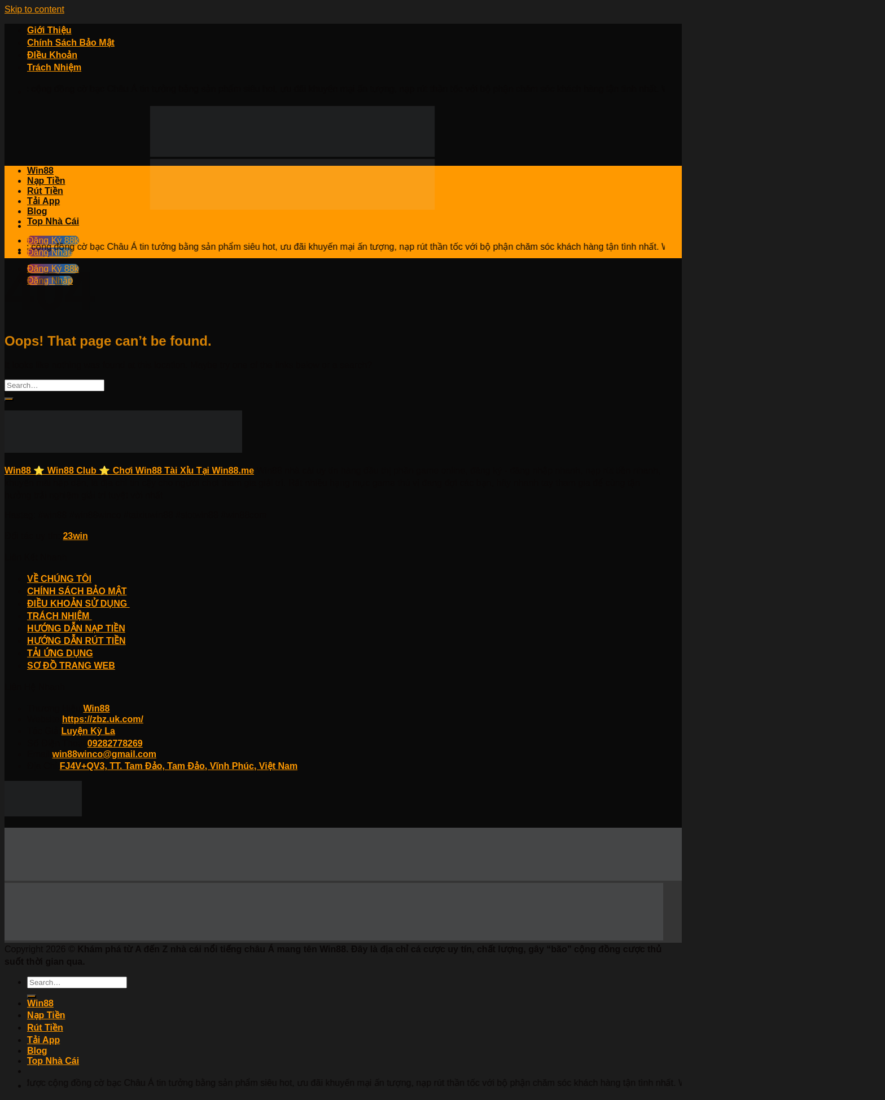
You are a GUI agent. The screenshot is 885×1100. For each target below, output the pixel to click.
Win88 (40, 170)
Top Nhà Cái (53, 221)
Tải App (43, 201)
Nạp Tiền (46, 180)
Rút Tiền (45, 191)
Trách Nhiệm (54, 67)
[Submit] (9, 399)
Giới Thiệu (49, 30)
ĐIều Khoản (52, 55)
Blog (37, 211)
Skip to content (34, 9)
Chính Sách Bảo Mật (71, 42)
